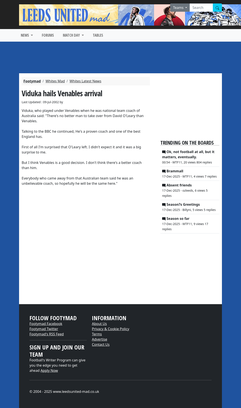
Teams (178, 7)
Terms (97, 334)
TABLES (98, 35)
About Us (99, 323)
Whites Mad (55, 81)
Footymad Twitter (43, 328)
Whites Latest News (85, 81)
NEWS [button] (25, 35)
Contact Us (100, 344)
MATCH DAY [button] (72, 35)
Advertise (99, 339)
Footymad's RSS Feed (46, 334)
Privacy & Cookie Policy (110, 328)
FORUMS (48, 35)
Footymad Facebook (45, 323)
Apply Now (49, 370)
